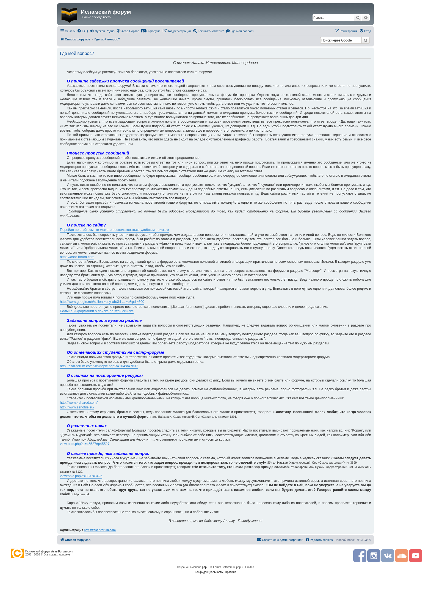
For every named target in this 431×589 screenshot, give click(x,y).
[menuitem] (82, 31)
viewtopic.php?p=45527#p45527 (84, 444)
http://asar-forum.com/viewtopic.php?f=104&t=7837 (99, 366)
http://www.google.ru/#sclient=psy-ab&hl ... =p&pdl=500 (102, 302)
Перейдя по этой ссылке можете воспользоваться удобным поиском (114, 230)
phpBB (206, 567)
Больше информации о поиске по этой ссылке (97, 311)
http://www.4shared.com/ (79, 403)
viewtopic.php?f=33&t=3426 (81, 476)
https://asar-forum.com (77, 257)
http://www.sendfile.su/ (77, 407)
